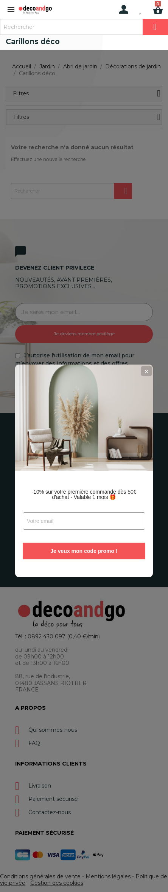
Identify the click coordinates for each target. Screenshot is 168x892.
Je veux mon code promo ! (83, 526)
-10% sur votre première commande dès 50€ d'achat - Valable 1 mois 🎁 (83, 469)
